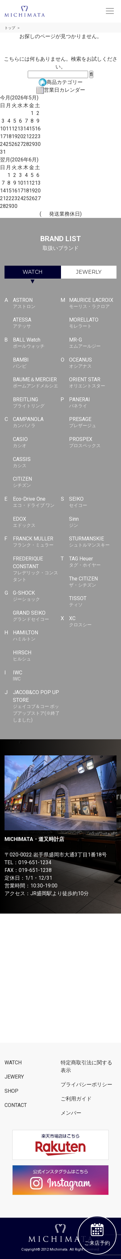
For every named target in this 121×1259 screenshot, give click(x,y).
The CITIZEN (92, 582)
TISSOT (92, 601)
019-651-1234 (34, 862)
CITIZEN (36, 482)
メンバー (71, 1113)
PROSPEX (92, 442)
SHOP (11, 1091)
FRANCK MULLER (36, 542)
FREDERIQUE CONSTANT (36, 569)
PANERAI (92, 402)
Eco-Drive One (36, 502)
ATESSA (36, 323)
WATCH (33, 272)
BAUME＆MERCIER (36, 382)
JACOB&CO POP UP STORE (36, 706)
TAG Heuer (92, 562)
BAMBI (36, 363)
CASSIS (36, 462)
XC (92, 621)
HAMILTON (36, 636)
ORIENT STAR (92, 382)
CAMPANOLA (36, 422)
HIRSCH (36, 656)
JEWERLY (88, 272)
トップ (10, 28)
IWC (36, 676)
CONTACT (16, 1105)
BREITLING (36, 402)
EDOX (36, 522)
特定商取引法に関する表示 (86, 1066)
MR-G (92, 343)
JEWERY (14, 1077)
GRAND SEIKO (36, 616)
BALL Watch (36, 343)
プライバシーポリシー (86, 1084)
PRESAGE (92, 422)
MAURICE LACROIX (92, 303)
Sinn (92, 522)
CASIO (36, 442)
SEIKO (92, 502)
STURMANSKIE (92, 542)
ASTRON (36, 303)
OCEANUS (92, 363)
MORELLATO (92, 323)
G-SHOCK (36, 596)
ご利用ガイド (76, 1099)
